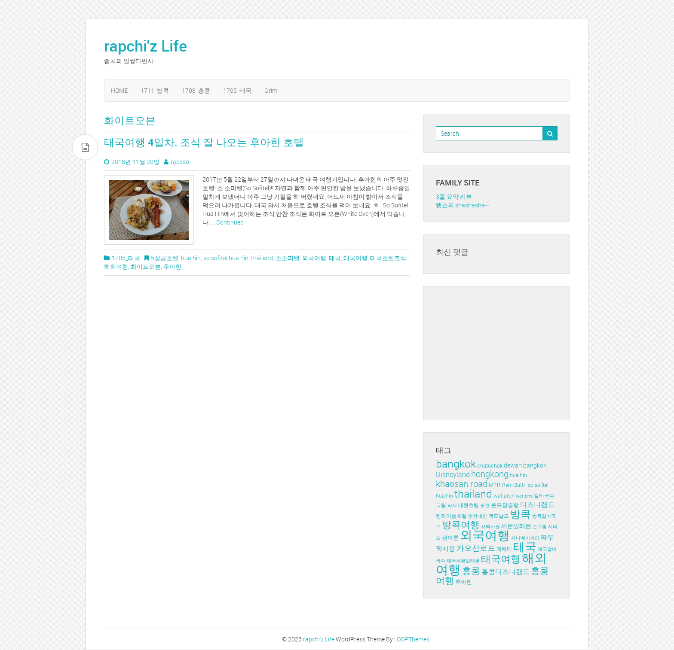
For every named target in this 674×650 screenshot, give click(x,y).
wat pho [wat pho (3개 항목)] (524, 496)
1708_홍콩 (196, 90)
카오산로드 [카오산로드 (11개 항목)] (475, 548)
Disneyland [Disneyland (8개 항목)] (453, 474)
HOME (119, 90)
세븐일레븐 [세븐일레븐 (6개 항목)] (516, 526)
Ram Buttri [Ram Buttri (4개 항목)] (514, 485)
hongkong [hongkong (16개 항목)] (490, 474)
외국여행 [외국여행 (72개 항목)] (485, 535)
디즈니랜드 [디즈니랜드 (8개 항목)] (537, 504)
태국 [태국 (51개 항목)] (524, 546)
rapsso (180, 162)
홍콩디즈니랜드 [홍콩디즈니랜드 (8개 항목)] (505, 571)
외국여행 (314, 258)
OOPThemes (413, 639)
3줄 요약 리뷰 (454, 196)
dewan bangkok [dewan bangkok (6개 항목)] (525, 465)
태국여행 (355, 258)
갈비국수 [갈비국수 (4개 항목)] (544, 495)
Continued (230, 222)
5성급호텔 (164, 258)
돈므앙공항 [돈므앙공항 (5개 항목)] (505, 505)
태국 (335, 258)
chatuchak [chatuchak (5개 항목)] (489, 465)
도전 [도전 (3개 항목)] (485, 505)
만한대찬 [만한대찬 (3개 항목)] (477, 516)
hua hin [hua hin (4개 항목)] (518, 475)
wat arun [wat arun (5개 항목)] (504, 495)
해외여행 (116, 266)
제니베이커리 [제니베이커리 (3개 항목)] (525, 538)
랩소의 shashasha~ (462, 205)
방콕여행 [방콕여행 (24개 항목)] (461, 524)
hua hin (191, 258)
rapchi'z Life (145, 45)
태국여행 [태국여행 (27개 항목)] (501, 558)
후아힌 (172, 266)
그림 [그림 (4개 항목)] (441, 505)
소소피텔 (288, 258)
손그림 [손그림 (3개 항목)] (540, 526)
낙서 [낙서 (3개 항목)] (452, 505)
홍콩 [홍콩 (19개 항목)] (471, 571)
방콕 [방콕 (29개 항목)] (520, 514)
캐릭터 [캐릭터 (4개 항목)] (504, 549)
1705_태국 (237, 90)
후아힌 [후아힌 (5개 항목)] (463, 582)
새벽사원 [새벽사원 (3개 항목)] (490, 526)
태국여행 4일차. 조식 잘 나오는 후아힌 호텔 (204, 142)
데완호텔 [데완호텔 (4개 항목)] (468, 505)
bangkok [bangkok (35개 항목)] (456, 463)
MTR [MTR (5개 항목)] (495, 485)
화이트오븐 (146, 266)
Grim (270, 90)
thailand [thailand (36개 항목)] (473, 493)
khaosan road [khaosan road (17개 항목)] (461, 483)
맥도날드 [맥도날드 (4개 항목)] (498, 515)
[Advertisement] (500, 352)
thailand (262, 258)
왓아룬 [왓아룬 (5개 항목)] (450, 537)
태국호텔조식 (388, 258)
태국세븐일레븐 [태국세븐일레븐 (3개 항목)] (463, 561)
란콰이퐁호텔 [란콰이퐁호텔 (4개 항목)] (451, 515)
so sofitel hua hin (225, 258)
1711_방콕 (155, 90)
